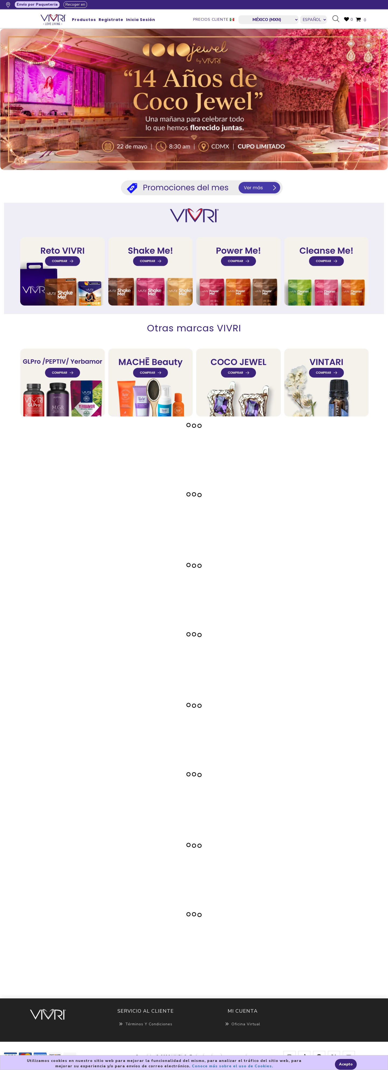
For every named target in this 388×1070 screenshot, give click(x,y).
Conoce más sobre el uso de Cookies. (232, 1066)
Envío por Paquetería (37, 4)
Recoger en (75, 4)
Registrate (111, 19)
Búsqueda (338, 19)
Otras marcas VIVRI (194, 328)
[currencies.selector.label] (268, 19)
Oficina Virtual (243, 1024)
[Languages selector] (313, 19)
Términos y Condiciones (146, 1024)
